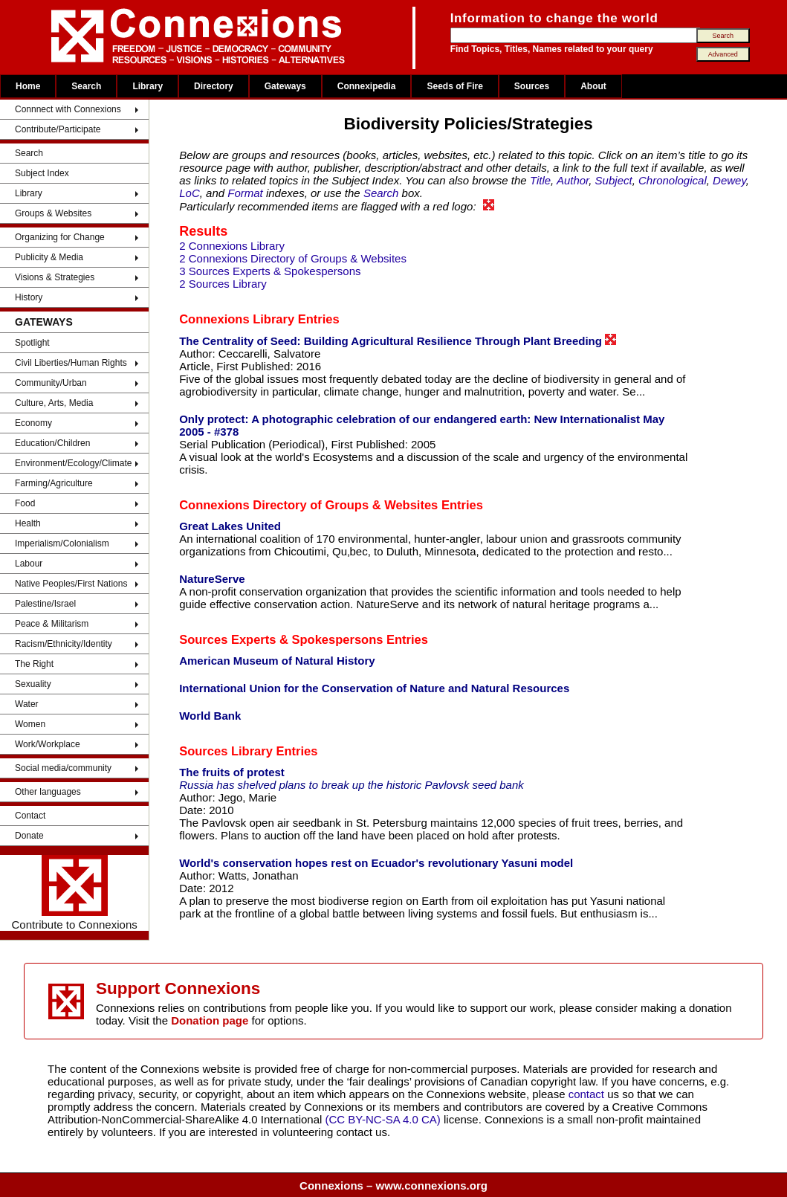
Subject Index (42, 173)
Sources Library (226, 751)
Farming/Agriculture (54, 483)
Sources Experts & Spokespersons (281, 639)
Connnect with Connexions (68, 109)
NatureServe (211, 578)
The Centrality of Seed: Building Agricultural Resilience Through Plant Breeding (397, 340)
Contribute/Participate (57, 129)
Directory (213, 86)
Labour (28, 563)
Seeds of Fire (454, 86)
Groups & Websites (53, 213)
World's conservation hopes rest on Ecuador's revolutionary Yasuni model (376, 862)
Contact (30, 815)
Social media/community (63, 768)
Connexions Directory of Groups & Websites (308, 505)
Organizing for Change (60, 237)
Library (147, 86)
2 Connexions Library (232, 245)
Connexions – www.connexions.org (393, 1185)
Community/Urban (51, 383)
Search (86, 86)
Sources (531, 86)
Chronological (672, 180)
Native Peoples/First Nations (71, 583)
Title (540, 180)
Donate (29, 835)
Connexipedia (366, 86)
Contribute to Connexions (74, 893)
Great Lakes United (230, 526)
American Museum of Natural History (277, 660)
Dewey (729, 180)
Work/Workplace (47, 744)
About (593, 86)
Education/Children (52, 443)
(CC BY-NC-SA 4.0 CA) (383, 1119)
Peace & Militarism (51, 624)
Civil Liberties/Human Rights (71, 363)
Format (245, 193)
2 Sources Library (223, 283)
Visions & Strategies (54, 277)
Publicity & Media (49, 257)
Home (28, 86)
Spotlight (32, 343)
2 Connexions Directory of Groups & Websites (293, 258)
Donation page (209, 1020)
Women (30, 724)
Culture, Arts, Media (54, 403)
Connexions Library (236, 319)
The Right (34, 664)
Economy (33, 423)
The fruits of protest (232, 772)
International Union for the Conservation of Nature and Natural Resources (374, 688)
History (28, 297)
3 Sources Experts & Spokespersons (269, 271)
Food (25, 503)
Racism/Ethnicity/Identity (63, 644)
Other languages (48, 792)
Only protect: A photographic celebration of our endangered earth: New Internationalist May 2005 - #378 (421, 425)
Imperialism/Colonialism (62, 543)
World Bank (210, 715)
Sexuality (33, 684)
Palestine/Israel (45, 603)
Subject (613, 180)
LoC (189, 193)
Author (573, 180)
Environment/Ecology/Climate (73, 463)
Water (27, 704)
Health (28, 523)
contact (588, 1094)
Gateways (285, 86)
